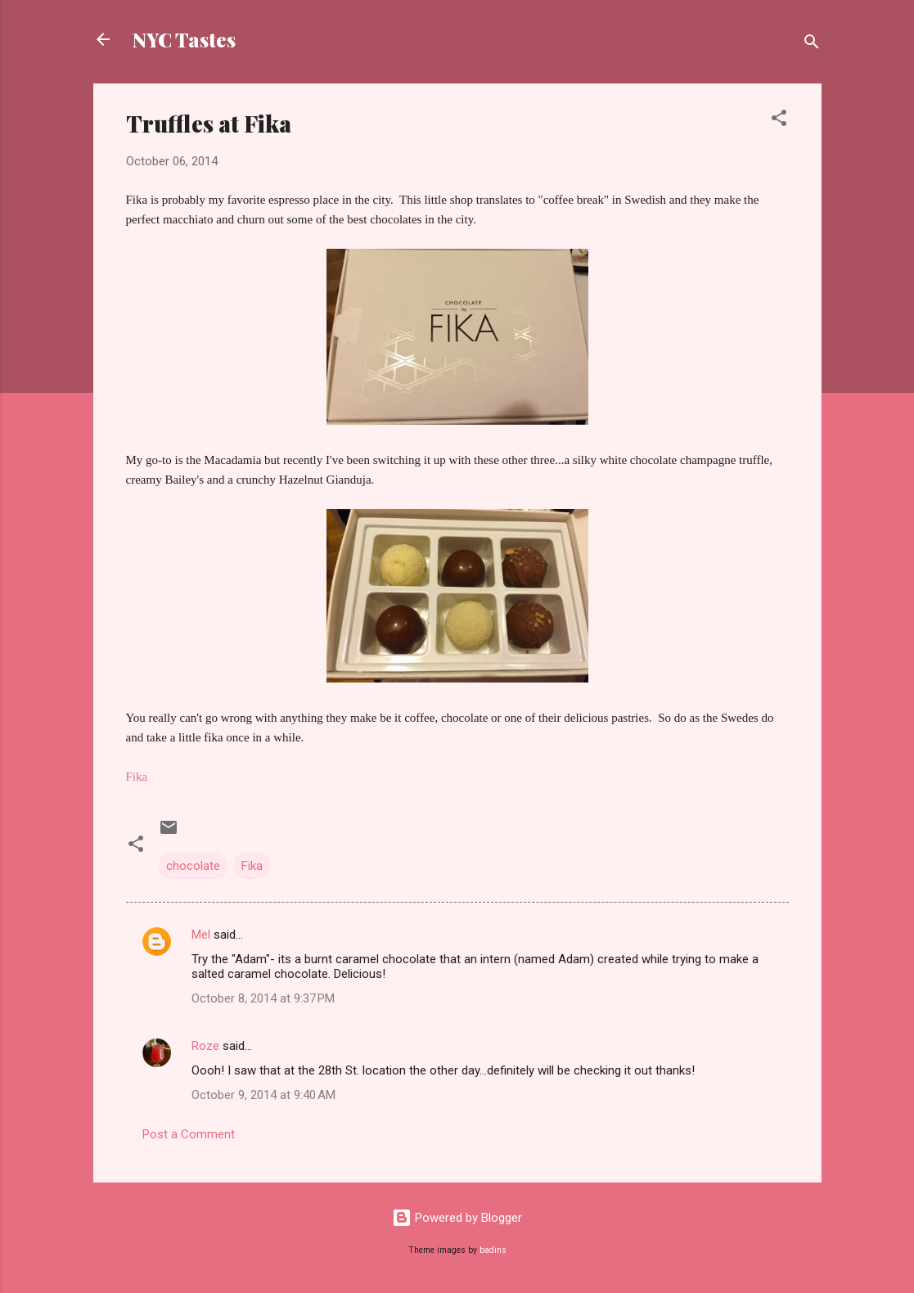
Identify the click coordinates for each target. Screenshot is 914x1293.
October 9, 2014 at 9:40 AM (263, 1095)
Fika (252, 865)
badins (493, 1250)
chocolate (193, 865)
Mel (200, 934)
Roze (205, 1045)
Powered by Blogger (457, 1217)
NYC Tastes (184, 39)
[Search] (812, 45)
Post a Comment (188, 1134)
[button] (779, 120)
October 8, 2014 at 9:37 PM (263, 998)
